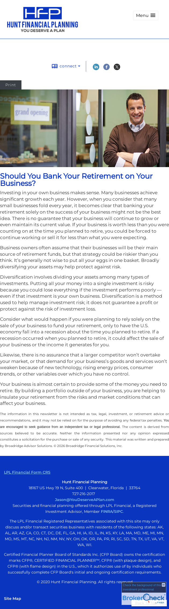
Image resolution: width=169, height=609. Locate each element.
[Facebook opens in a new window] (106, 68)
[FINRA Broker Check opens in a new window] (144, 593)
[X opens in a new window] (117, 68)
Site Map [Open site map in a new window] (12, 598)
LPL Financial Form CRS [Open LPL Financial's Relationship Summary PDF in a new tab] (27, 472)
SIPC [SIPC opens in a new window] (118, 511)
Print (10, 84)
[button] (145, 15)
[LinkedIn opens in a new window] (96, 68)
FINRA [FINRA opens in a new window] (107, 511)
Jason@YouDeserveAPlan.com (84, 499)
